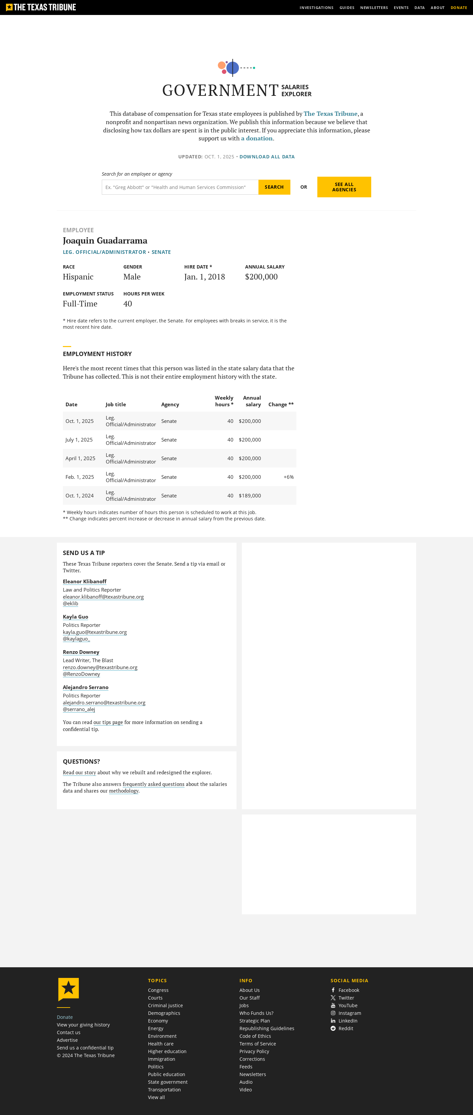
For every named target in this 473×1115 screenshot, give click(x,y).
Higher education (167, 1051)
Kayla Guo (75, 616)
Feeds (245, 1066)
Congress (158, 990)
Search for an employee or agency (137, 174)
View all (156, 1097)
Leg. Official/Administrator (104, 252)
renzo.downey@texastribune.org (100, 667)
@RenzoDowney (81, 673)
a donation (257, 138)
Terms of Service (257, 1043)
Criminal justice (165, 1005)
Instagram (346, 1013)
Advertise (67, 1040)
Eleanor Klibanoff (84, 581)
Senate (161, 252)
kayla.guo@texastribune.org (95, 632)
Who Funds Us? (256, 1013)
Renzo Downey (81, 652)
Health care (161, 1043)
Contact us (68, 1032)
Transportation (164, 1089)
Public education (166, 1074)
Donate (65, 1017)
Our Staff (249, 998)
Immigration (161, 1059)
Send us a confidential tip (85, 1047)
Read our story (79, 772)
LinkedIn (344, 1021)
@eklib (70, 603)
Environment (162, 1036)
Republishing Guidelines (266, 1028)
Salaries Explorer (296, 90)
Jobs (244, 1005)
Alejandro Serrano (85, 687)
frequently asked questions (154, 784)
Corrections (252, 1059)
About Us (249, 990)
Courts (155, 998)
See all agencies (344, 187)
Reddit (342, 1028)
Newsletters (252, 1074)
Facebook (345, 990)
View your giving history (83, 1025)
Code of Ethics (255, 1036)
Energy (155, 1028)
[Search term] (180, 187)
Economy (158, 1021)
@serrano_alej (79, 709)
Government (220, 90)
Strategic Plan (254, 1021)
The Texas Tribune (331, 113)
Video (245, 1089)
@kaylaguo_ (76, 638)
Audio (245, 1082)
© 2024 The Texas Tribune (86, 1055)
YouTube (344, 1005)
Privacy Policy (254, 1051)
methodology (123, 791)
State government (168, 1082)
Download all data (267, 156)
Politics (156, 1066)
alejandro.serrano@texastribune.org (104, 702)
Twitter (342, 998)
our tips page (108, 722)
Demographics (164, 1013)
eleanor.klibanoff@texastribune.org (103, 596)
